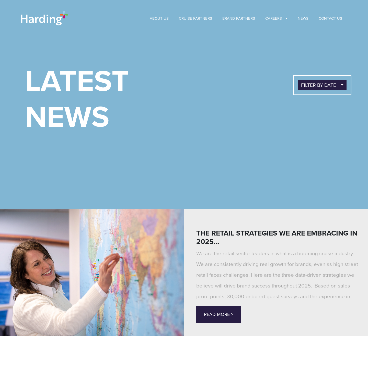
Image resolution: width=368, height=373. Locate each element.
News (303, 18)
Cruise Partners (195, 18)
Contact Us (330, 18)
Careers (273, 18)
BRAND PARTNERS (238, 18)
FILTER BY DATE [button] (319, 85)
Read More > (218, 314)
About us (159, 18)
